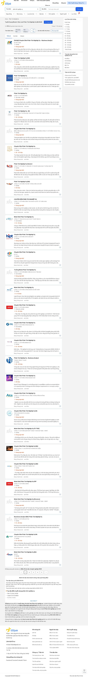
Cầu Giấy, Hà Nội (19, 97)
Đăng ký (63, 3)
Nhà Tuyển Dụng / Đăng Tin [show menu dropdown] (76, 3)
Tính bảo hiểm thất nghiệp (38, 667)
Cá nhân (15, 36)
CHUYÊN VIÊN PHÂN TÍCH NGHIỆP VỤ (25, 199)
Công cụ (47, 5)
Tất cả (9, 36)
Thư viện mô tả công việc (73, 647)
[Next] (46, 572)
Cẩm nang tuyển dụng (72, 644)
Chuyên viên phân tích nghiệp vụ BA (25, 411)
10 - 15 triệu (18, 223)
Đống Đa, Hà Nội (19, 309)
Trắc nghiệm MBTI (54, 647)
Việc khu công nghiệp (55, 667)
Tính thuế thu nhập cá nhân (39, 658)
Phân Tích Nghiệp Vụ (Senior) (23, 164)
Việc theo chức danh (55, 655)
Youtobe (15, 660)
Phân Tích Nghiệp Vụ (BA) (22, 58)
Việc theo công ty (54, 664)
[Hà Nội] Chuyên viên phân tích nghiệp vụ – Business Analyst (33, 40)
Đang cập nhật (19, 47)
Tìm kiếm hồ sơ (71, 635)
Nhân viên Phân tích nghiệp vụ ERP (25, 481)
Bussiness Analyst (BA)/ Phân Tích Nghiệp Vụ (28, 517)
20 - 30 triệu (18, 152)
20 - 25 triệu (18, 364)
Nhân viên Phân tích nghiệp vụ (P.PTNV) (26, 428)
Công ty (22, 36)
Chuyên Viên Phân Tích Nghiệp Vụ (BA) (26, 464)
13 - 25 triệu (18, 488)
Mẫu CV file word (54, 638)
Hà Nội (16, 44)
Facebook (9, 660)
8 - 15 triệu (17, 294)
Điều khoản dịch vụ (37, 644)
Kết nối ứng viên (71, 641)
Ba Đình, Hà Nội (11, 597)
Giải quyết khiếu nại (37, 641)
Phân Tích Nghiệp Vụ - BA (22, 111)
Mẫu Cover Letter (54, 635)
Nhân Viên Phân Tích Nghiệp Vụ (24, 217)
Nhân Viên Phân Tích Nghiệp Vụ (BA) (25, 552)
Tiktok (25, 660)
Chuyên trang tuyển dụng (73, 638)
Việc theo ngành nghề (55, 661)
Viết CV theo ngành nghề (56, 641)
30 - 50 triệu (18, 117)
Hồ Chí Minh (18, 221)
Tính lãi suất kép (36, 661)
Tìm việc (79, 9)
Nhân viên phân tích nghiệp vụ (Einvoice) (27, 499)
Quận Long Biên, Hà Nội (13, 599)
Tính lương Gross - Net (38, 655)
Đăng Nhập (55, 3)
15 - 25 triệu (18, 523)
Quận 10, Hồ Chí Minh (12, 595)
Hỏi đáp (34, 635)
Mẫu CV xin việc (54, 632)
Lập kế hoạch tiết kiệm (37, 664)
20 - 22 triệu (18, 558)
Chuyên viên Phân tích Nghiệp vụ (24, 393)
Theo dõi (48, 22)
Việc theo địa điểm (54, 658)
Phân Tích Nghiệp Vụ (20, 76)
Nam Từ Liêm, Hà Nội (12, 593)
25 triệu (17, 382)
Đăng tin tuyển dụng (72, 632)
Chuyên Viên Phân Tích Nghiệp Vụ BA (25, 534)
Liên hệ (34, 632)
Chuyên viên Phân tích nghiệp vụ (24, 305)
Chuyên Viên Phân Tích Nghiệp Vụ (24, 129)
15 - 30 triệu (18, 311)
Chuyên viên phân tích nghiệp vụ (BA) (26, 446)
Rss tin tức (80, 676)
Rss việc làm (73, 676)
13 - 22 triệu (18, 540)
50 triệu (17, 64)
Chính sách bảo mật (37, 638)
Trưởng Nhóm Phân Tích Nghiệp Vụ (25, 270)
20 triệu (17, 329)
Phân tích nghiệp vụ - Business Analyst (26, 358)
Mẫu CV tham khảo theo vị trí (57, 644)
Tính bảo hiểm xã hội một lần (39, 670)
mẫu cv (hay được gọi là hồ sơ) (28, 605)
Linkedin (20, 660)
